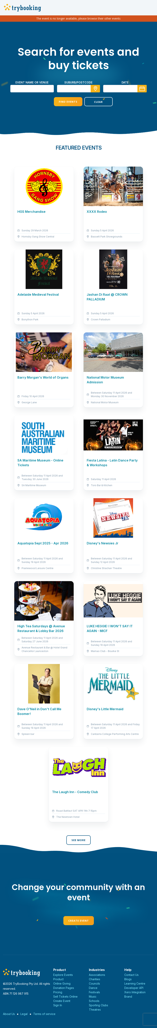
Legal (24, 1014)
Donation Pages (63, 988)
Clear (93, 102)
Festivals (94, 992)
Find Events (63, 101)
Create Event (78, 920)
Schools (94, 1001)
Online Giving (61, 983)
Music (92, 996)
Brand (128, 996)
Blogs (128, 979)
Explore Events (63, 974)
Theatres (95, 1009)
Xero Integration (135, 992)
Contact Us (131, 974)
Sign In (57, 1005)
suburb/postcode (78, 82)
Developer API (133, 988)
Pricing (57, 992)
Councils (94, 983)
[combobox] (78, 88)
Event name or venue (32, 82)
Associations (97, 974)
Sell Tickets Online (65, 996)
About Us (9, 1014)
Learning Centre (134, 983)
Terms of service (44, 1014)
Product (58, 979)
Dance (93, 988)
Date (125, 82)
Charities (94, 979)
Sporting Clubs (98, 1005)
